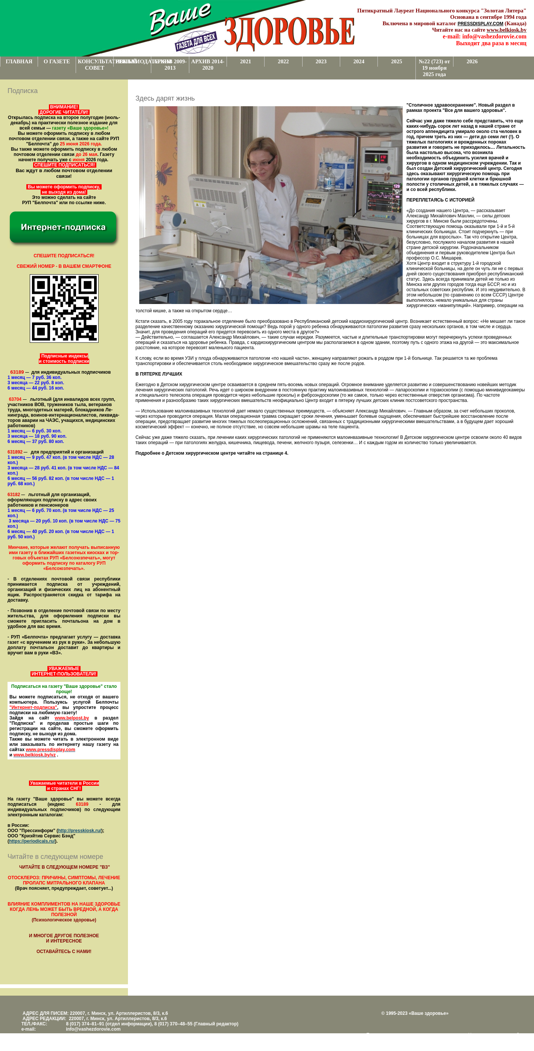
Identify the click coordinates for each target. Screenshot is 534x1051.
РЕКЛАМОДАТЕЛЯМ (133, 61)
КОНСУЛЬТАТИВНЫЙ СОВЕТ (95, 64)
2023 (321, 61)
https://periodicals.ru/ (32, 841)
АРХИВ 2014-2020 (207, 64)
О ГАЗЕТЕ (57, 61)
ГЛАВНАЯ (19, 61)
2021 (245, 61)
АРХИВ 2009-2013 (170, 64)
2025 (396, 61)
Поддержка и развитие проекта (399, 1034)
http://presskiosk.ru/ (79, 830)
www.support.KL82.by (389, 1040)
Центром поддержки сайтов (497, 1034)
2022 (283, 61)
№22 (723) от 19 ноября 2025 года (434, 67)
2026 (472, 61)
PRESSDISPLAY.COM (481, 23)
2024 (358, 61)
